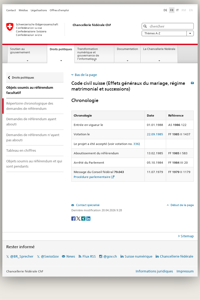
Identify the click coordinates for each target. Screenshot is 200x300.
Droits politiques (62, 50)
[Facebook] (73, 218)
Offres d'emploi (59, 10)
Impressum (185, 271)
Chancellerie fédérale (176, 256)
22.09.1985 (155, 134)
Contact (11, 10)
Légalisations (39, 10)
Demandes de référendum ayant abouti (31, 121)
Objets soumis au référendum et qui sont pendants (34, 163)
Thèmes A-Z (168, 33)
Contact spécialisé (87, 205)
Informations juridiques (154, 271)
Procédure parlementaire (92, 177)
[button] (145, 26)
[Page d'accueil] (67, 29)
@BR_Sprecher (21, 256)
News (70, 256)
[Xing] (83, 218)
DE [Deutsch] (165, 10)
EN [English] (191, 10)
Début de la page (182, 205)
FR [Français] (171, 10)
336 (136, 144)
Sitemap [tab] (187, 236)
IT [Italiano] (177, 10)
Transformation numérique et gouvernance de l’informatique (88, 54)
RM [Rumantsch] (184, 10)
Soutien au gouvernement (20, 50)
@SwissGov (50, 256)
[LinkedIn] (88, 218)
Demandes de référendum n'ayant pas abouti (32, 137)
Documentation (127, 49)
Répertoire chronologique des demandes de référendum (29, 106)
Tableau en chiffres (21, 150)
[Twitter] (78, 218)
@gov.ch (110, 256)
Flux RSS (89, 256)
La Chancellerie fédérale (159, 49)
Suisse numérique (139, 256)
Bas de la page (86, 75)
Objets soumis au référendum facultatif (29, 90)
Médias (23, 10)
